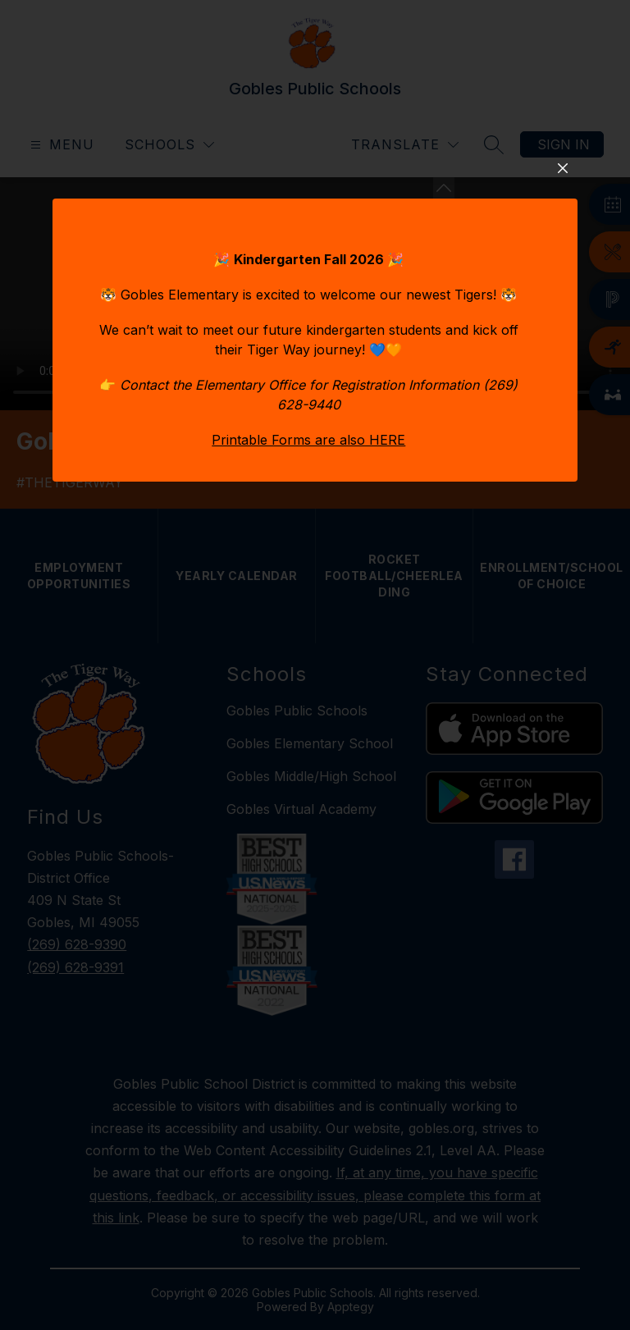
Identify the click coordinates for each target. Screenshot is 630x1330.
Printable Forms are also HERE (308, 615)
